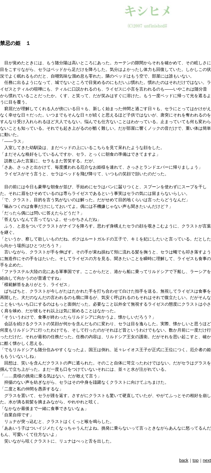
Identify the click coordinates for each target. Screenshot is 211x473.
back (183, 460)
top (196, 460)
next (207, 460)
